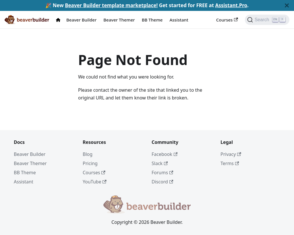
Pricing (90, 163)
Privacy (230, 154)
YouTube (95, 182)
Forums (162, 172)
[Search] (267, 20)
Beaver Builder (81, 20)
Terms (229, 163)
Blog (87, 154)
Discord (162, 182)
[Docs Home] (59, 20)
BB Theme (152, 20)
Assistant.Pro (231, 5)
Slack (160, 163)
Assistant (178, 20)
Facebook (164, 154)
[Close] (287, 5)
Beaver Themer (119, 20)
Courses (227, 20)
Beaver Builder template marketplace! (111, 5)
